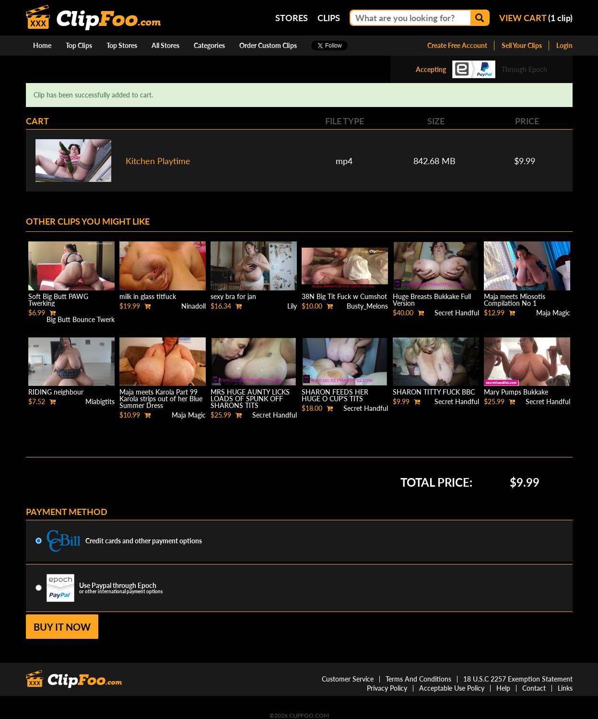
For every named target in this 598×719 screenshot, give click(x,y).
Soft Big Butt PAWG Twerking (58, 299)
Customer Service (348, 679)
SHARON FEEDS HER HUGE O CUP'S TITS (335, 395)
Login (564, 45)
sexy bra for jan (233, 296)
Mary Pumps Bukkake (516, 392)
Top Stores (121, 45)
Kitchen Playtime (158, 161)
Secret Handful (456, 313)
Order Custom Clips (268, 45)
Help (503, 688)
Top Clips (79, 45)
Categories (209, 45)
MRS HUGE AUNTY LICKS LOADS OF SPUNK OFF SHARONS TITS (250, 398)
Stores (291, 17)
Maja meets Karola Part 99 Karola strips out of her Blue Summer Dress (160, 398)
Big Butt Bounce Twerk (81, 319)
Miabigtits (100, 401)
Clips (328, 17)
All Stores (165, 45)
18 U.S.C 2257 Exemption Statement (518, 679)
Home (42, 45)
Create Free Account (457, 45)
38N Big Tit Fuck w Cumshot (344, 296)
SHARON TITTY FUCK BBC (434, 392)
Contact (534, 688)
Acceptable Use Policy (451, 688)
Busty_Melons (367, 306)
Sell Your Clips (522, 45)
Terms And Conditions (418, 679)
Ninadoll (193, 306)
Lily (292, 306)
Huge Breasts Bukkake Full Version (432, 299)
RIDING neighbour (55, 392)
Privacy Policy (387, 688)
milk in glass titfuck (147, 296)
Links (565, 688)
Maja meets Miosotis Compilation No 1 (514, 299)
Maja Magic (553, 313)
